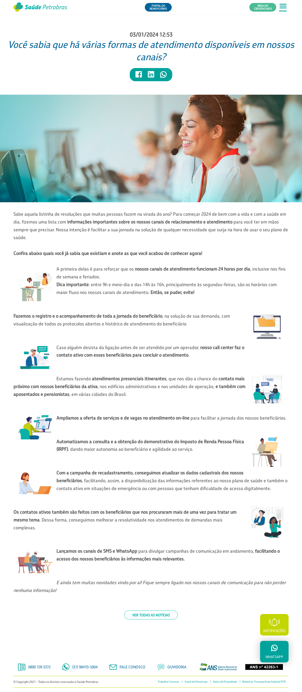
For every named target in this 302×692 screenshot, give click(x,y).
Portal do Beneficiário (158, 7)
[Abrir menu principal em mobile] (283, 7)
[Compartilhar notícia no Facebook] (138, 77)
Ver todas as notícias (151, 615)
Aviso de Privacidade (225, 681)
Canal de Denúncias (196, 681)
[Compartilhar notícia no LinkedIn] (151, 77)
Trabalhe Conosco (168, 681)
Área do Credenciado (263, 7)
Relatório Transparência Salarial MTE (264, 681)
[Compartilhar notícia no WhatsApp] (163, 77)
